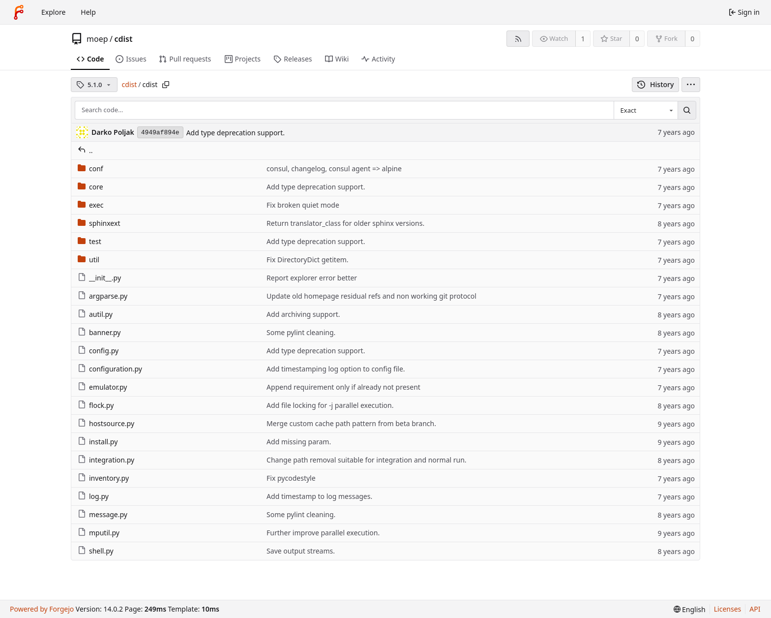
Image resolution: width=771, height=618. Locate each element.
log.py (93, 496)
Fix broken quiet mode (303, 205)
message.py (102, 514)
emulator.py (102, 387)
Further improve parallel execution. (323, 532)
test (89, 241)
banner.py (99, 332)
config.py (98, 350)
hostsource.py (106, 423)
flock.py (96, 405)
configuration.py (110, 368)
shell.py (96, 551)
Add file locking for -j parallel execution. (330, 405)
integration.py (106, 459)
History (655, 84)
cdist (123, 39)
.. (85, 150)
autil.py (95, 314)
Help (88, 12)
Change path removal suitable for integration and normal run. (367, 459)
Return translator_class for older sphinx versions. (345, 223)
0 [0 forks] (692, 38)
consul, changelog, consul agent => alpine (334, 168)
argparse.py (102, 296)
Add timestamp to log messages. (319, 496)
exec (90, 205)
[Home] (18, 12)
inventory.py (103, 478)
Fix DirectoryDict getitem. (308, 259)
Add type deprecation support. (235, 132)
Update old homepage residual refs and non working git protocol (371, 296)
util (88, 259)
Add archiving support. (303, 314)
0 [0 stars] (637, 38)
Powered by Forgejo (42, 609)
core (90, 186)
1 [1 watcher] (583, 38)
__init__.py (99, 277)
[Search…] (687, 110)
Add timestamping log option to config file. (336, 368)
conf (90, 168)
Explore (53, 12)
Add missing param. (299, 441)
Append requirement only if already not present (343, 387)
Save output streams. (301, 551)
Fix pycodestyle (291, 478)
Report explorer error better (312, 277)
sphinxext (99, 223)
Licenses (727, 609)
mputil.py (98, 532)
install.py (98, 441)
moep (97, 39)
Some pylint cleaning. (301, 332)
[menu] (691, 84)
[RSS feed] (518, 39)
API (754, 609)
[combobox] (646, 110)
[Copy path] (166, 85)
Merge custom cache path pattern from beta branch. (351, 423)
